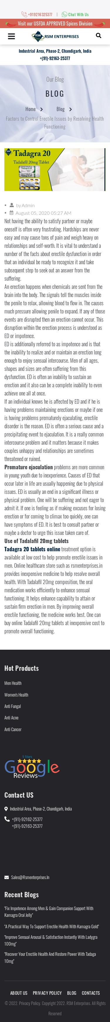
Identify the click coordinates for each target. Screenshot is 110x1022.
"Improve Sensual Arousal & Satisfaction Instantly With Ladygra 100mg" (50, 940)
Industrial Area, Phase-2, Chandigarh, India (55, 51)
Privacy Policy (47, 992)
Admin (28, 205)
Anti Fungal (12, 706)
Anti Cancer (12, 729)
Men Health (12, 683)
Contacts (91, 992)
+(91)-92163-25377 (55, 58)
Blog (61, 108)
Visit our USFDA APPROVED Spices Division (55, 23)
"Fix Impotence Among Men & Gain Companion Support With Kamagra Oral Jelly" (48, 911)
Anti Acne (11, 717)
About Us (19, 992)
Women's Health (16, 694)
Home (31, 108)
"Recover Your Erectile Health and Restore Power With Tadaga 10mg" (50, 957)
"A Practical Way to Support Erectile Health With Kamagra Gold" (51, 926)
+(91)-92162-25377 (27, 819)
